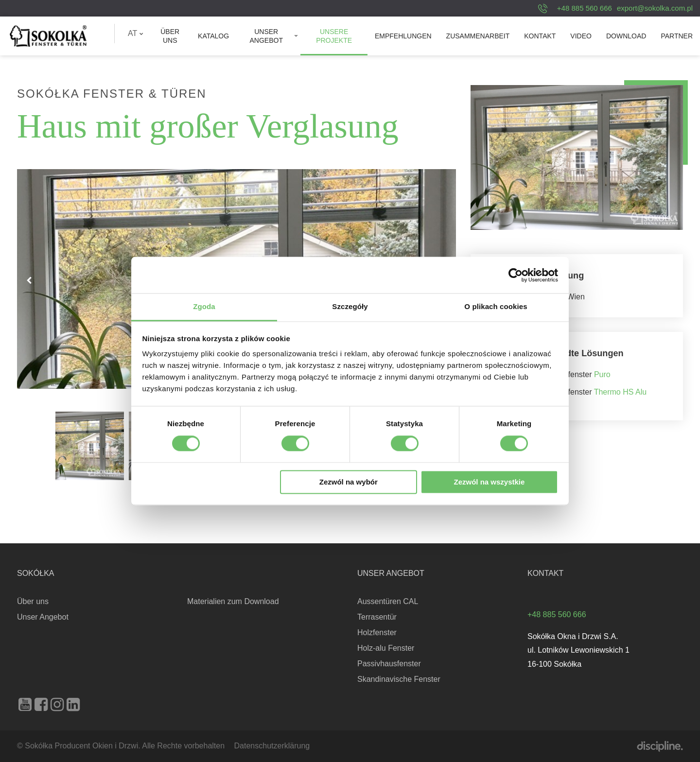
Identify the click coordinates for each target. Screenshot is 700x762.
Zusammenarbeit (478, 36)
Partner (677, 36)
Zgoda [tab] (204, 306)
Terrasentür (377, 617)
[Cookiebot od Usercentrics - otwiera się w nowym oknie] (515, 275)
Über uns (169, 36)
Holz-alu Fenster (385, 648)
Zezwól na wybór (348, 482)
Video (581, 36)
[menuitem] (135, 33)
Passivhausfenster (389, 663)
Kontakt (540, 36)
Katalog (213, 36)
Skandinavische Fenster (398, 679)
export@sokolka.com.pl (655, 8)
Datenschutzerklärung (272, 746)
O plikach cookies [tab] (495, 306)
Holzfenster (377, 632)
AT (135, 33)
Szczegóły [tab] (350, 306)
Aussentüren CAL (387, 601)
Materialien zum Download (233, 601)
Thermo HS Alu (620, 392)
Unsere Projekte (334, 36)
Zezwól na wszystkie (489, 482)
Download (626, 36)
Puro (602, 374)
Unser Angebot (265, 36)
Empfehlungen (403, 36)
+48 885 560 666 (584, 8)
